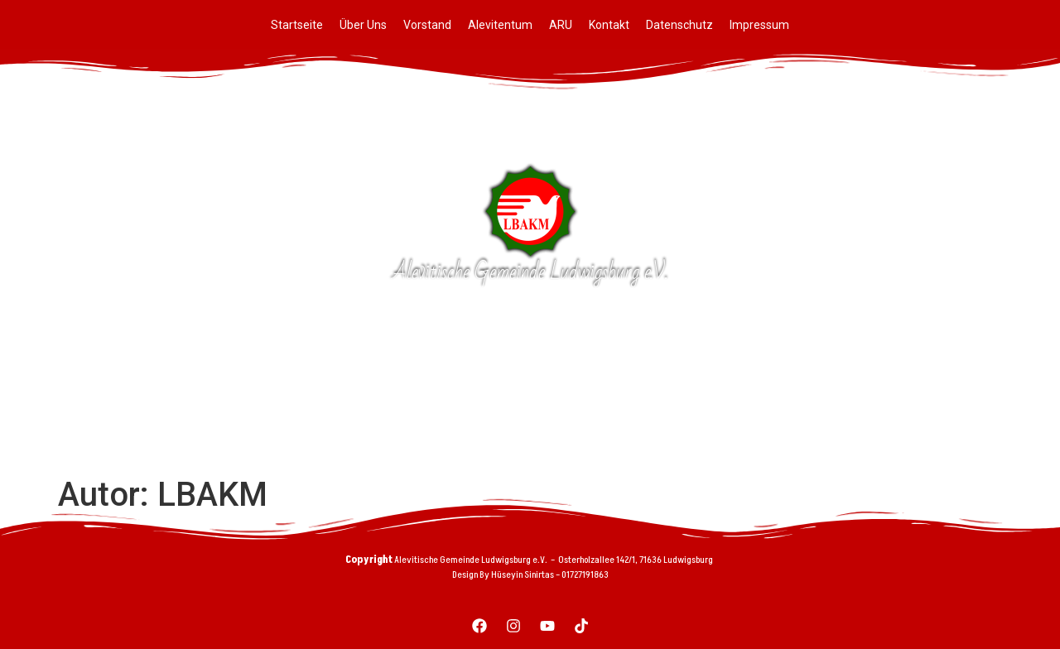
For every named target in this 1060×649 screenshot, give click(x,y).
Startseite (297, 24)
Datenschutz (679, 24)
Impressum (759, 24)
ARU (560, 24)
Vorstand (427, 24)
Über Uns (363, 24)
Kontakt (609, 24)
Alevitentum (500, 24)
